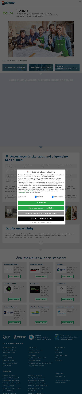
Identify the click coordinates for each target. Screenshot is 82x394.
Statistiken (39, 195)
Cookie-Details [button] (33, 221)
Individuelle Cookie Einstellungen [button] (41, 217)
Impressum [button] (49, 221)
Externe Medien (57, 195)
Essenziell (22, 195)
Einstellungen (21, 191)
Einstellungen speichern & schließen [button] (40, 207)
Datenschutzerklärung (30, 189)
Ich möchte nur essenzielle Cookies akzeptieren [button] (41, 212)
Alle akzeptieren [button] (41, 201)
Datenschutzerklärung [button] (42, 221)
